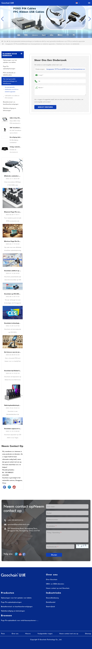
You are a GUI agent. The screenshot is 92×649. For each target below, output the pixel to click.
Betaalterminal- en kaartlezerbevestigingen (10, 103)
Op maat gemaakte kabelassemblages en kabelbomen (25, 41)
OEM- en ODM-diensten (55, 584)
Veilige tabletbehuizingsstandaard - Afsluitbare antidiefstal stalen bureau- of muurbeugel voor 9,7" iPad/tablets (16, 147)
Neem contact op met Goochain (57, 588)
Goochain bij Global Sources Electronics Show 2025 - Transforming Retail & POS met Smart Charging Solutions (12, 370)
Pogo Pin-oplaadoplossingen (9, 67)
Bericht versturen (45, 107)
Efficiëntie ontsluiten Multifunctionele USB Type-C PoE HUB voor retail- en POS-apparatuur (12, 176)
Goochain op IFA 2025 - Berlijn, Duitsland (12, 294)
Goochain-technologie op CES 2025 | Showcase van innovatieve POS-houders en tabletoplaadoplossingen (12, 323)
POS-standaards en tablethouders (9, 74)
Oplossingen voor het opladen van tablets (10, 61)
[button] (45, 35)
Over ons (15, 634)
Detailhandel (50, 602)
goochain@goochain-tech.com (19, 524)
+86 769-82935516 (15, 520)
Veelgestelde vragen (45, 634)
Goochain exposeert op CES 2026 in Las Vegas (12, 428)
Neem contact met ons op (68, 634)
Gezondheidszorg (52, 598)
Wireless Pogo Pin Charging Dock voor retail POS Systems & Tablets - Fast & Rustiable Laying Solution (12, 241)
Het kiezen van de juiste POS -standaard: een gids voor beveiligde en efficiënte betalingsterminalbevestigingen (12, 352)
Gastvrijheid (50, 606)
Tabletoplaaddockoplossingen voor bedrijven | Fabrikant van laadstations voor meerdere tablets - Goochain (12, 405)
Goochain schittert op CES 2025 (12, 270)
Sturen (54, 555)
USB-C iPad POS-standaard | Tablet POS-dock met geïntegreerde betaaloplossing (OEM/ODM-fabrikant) (16, 118)
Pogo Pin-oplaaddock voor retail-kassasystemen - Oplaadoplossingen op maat (19, 620)
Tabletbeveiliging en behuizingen (9, 109)
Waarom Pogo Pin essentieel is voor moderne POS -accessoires (12, 212)
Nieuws (28, 634)
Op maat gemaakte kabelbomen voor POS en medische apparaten (64, 41)
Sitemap (88, 634)
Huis (4, 41)
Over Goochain (51, 579)
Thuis (3, 634)
